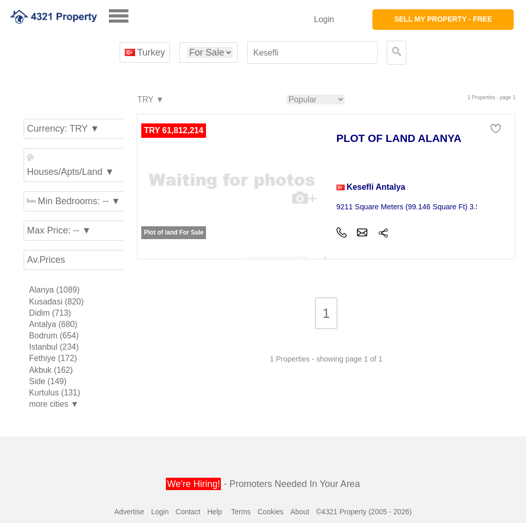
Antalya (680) (53, 324)
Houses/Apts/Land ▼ (70, 165)
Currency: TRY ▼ (63, 128)
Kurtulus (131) (54, 392)
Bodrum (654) (54, 335)
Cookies (270, 512)
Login (324, 19)
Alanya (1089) (54, 289)
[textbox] (312, 52)
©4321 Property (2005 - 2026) (363, 512)
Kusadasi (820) (56, 301)
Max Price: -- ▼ (59, 230)
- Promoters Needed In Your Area (263, 484)
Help (214, 512)
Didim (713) (50, 313)
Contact (188, 512)
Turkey (145, 52)
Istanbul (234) (54, 346)
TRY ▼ (150, 100)
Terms (241, 512)
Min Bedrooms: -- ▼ (73, 201)
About (299, 512)
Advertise (129, 512)
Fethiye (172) (53, 358)
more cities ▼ (54, 404)
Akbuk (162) (50, 370)
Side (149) (47, 381)
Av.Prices (46, 260)
